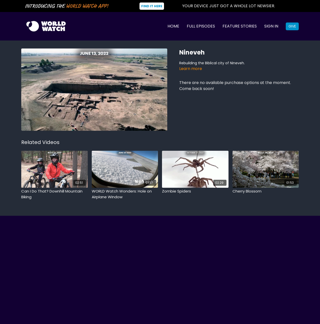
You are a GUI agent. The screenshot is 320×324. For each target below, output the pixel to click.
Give (292, 26)
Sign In (271, 26)
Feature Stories (239, 26)
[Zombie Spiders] (195, 191)
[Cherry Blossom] (265, 191)
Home (173, 26)
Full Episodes (201, 26)
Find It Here (151, 6)
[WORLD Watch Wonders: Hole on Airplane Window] (125, 194)
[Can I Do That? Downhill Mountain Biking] (54, 194)
